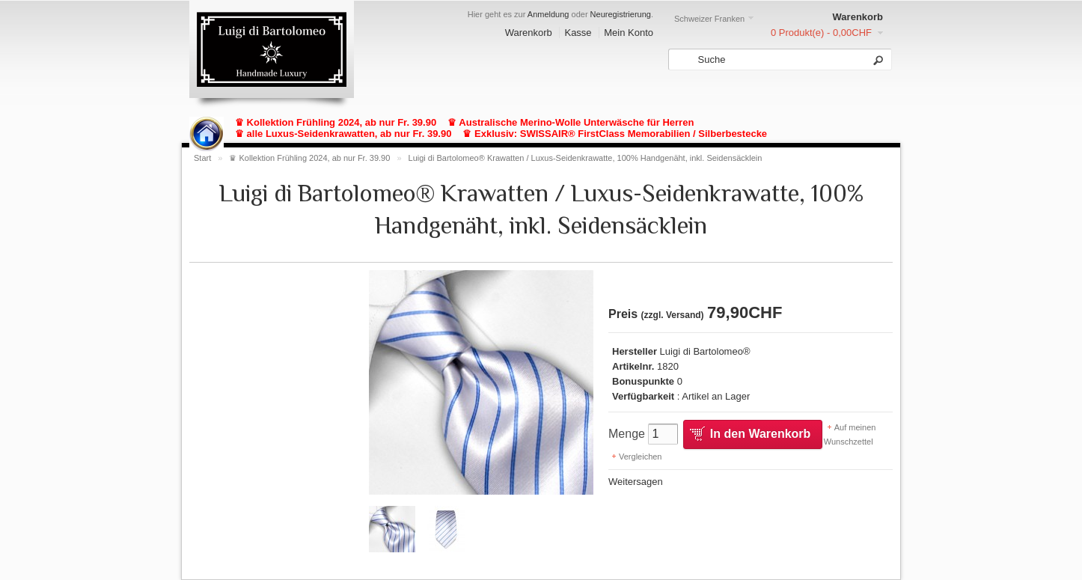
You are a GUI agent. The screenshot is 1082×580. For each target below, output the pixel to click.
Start (202, 157)
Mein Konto (628, 32)
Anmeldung (548, 14)
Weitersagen (635, 481)
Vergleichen (640, 456)
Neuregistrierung (620, 14)
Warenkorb (528, 32)
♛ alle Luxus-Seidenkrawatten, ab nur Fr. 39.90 (343, 133)
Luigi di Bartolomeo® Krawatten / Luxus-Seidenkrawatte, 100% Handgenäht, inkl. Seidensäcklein (585, 157)
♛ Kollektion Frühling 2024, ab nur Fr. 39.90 (335, 122)
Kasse (577, 32)
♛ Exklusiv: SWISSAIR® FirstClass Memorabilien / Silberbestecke (614, 133)
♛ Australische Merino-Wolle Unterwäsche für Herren (570, 122)
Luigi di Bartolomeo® (705, 351)
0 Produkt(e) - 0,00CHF (821, 32)
